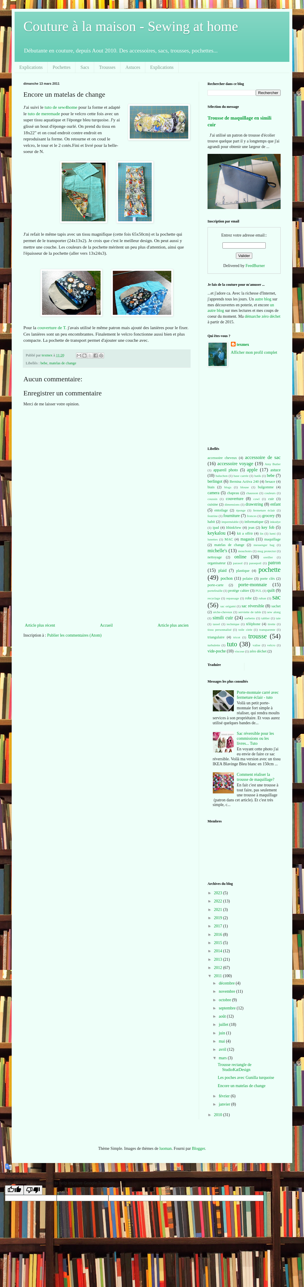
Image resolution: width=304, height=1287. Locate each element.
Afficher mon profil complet (254, 352)
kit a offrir (245, 533)
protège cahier (238, 591)
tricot (236, 637)
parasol (237, 563)
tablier (265, 618)
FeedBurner (255, 265)
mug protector (267, 551)
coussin (212, 499)
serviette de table (249, 612)
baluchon (222, 475)
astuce (275, 470)
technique (233, 624)
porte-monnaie (252, 584)
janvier (225, 1104)
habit (211, 522)
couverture (234, 499)
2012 (218, 967)
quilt (271, 590)
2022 (218, 901)
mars (223, 1058)
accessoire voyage (235, 463)
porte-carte (216, 585)
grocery (268, 516)
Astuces (132, 67)
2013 (218, 959)
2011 (218, 976)
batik (257, 475)
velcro (271, 645)
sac (276, 597)
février (225, 1096)
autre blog (263, 299)
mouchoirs (245, 551)
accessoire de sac (263, 457)
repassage (232, 598)
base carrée (241, 475)
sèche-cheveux (222, 612)
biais (211, 487)
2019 (218, 918)
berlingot (215, 481)
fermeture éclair (264, 510)
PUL (258, 590)
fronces (252, 516)
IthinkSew (233, 528)
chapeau (233, 493)
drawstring (254, 504)
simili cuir (223, 617)
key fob (268, 527)
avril (223, 1049)
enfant (275, 504)
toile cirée (245, 629)
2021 (218, 909)
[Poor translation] (33, 1190)
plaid (222, 570)
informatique (253, 522)
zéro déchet (258, 651)
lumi (273, 533)
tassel (216, 624)
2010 (218, 1115)
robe (248, 598)
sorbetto (249, 618)
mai (222, 1041)
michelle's (217, 550)
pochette (269, 569)
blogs (227, 487)
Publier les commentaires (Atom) (74, 635)
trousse (257, 636)
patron (274, 562)
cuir (271, 499)
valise (256, 645)
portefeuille (215, 590)
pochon (227, 578)
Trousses (107, 67)
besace (270, 482)
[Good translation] (14, 1190)
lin (261, 533)
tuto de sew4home (60, 107)
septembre (227, 1008)
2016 (218, 934)
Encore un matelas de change (241, 1086)
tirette (271, 624)
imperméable (230, 521)
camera (213, 493)
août (223, 1016)
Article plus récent (40, 625)
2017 (218, 926)
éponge (241, 510)
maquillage (272, 539)
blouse (244, 487)
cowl (256, 499)
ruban (262, 598)
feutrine (213, 516)
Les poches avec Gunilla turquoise (246, 1077)
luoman (165, 1148)
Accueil (106, 625)
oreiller (268, 557)
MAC (228, 539)
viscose (239, 651)
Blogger (198, 1148)
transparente (267, 629)
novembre (227, 991)
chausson (252, 493)
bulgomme (266, 487)
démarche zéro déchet (262, 316)
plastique (242, 571)
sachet (276, 606)
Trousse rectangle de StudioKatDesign (234, 1067)
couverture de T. (52, 327)
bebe (43, 363)
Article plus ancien (173, 625)
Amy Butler (273, 464)
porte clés (267, 579)
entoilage (221, 510)
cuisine (213, 504)
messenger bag (263, 545)
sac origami (228, 606)
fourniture (231, 516)
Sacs (84, 67)
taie (278, 618)
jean (251, 528)
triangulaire (216, 637)
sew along (274, 612)
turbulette (214, 645)
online (240, 557)
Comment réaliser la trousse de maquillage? (255, 777)
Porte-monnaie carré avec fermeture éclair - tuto (258, 695)
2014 (218, 951)
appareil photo (225, 470)
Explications (31, 67)
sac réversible (252, 606)
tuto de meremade (44, 113)
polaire (248, 579)
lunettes (213, 539)
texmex (243, 344)
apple (252, 469)
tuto (232, 644)
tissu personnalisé (220, 629)
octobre (225, 1000)
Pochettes (61, 67)
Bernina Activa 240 (244, 482)
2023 (218, 893)
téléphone (253, 624)
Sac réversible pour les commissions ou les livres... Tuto (255, 738)
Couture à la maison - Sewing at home (130, 26)
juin (222, 1033)
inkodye (275, 521)
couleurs (270, 493)
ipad (216, 528)
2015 (218, 943)
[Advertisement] (107, 577)
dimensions (232, 504)
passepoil (255, 563)
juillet (224, 1024)
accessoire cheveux (222, 458)
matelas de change (62, 363)
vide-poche (217, 651)
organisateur (217, 563)
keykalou (217, 533)
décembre (227, 983)
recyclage (214, 598)
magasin (247, 539)
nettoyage (215, 557)
